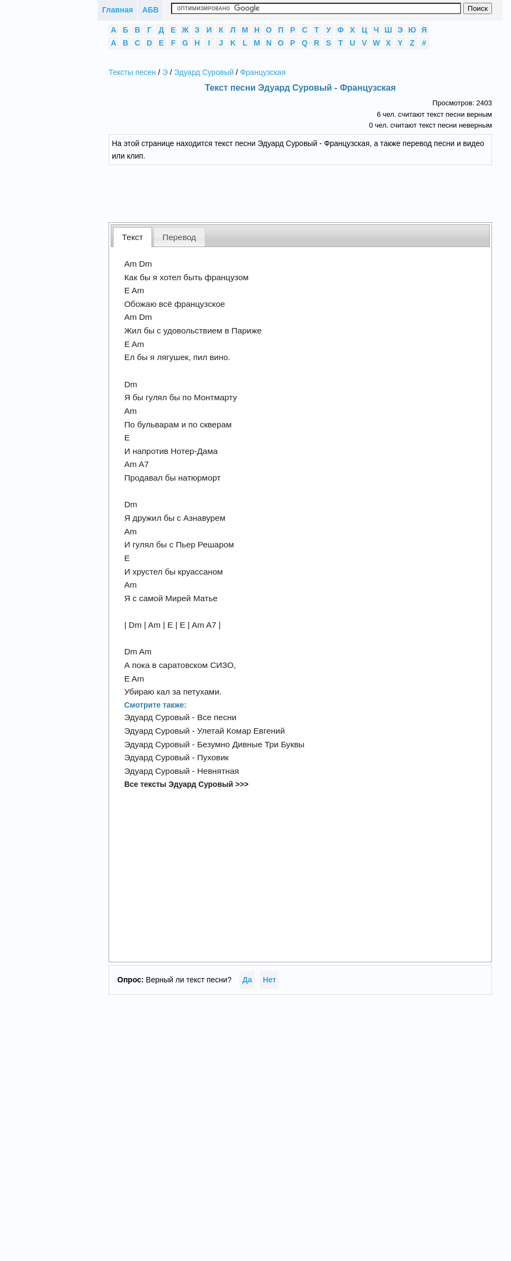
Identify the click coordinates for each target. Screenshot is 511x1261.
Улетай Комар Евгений (241, 730)
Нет (269, 979)
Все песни (216, 717)
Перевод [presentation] (179, 237)
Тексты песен (132, 72)
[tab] (132, 237)
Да (247, 979)
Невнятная (218, 770)
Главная (117, 9)
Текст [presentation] (132, 237)
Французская (263, 72)
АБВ (150, 9)
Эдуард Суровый (204, 72)
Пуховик (213, 757)
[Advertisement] (300, 192)
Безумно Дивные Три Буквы (251, 744)
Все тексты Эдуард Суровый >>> (186, 784)
